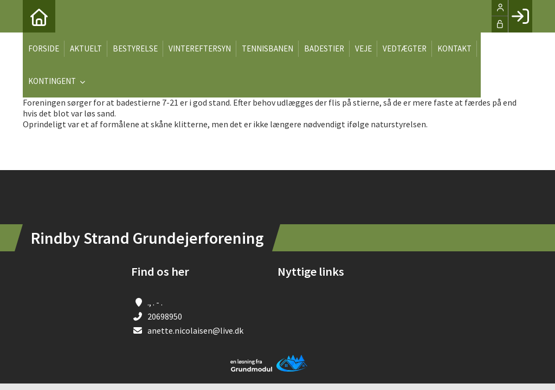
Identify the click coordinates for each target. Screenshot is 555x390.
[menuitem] (39, 16)
